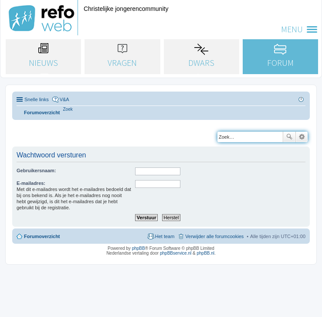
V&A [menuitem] (64, 99)
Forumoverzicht (42, 236)
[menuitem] (68, 109)
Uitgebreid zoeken (302, 137)
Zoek (289, 137)
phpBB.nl (205, 253)
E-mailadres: (31, 183)
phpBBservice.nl (175, 253)
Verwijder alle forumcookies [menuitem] (214, 236)
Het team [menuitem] (165, 236)
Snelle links (36, 99)
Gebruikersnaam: (36, 170)
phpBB (138, 248)
